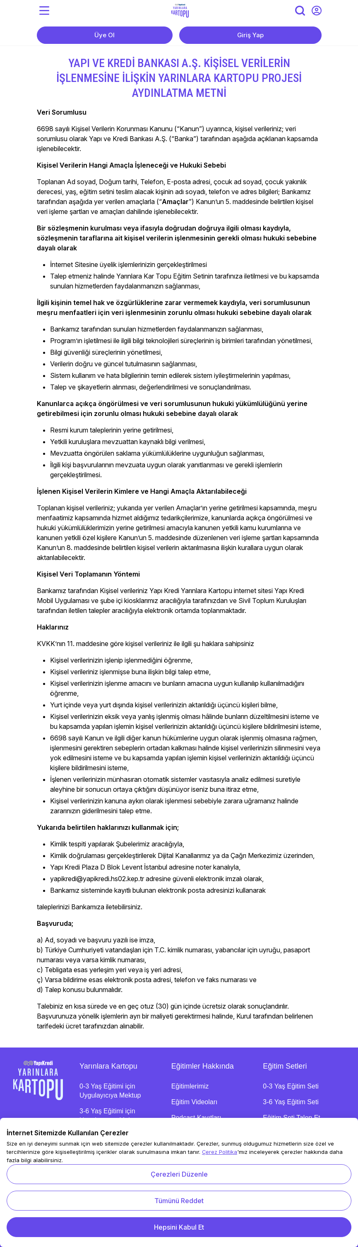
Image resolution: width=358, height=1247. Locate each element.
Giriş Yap (250, 35)
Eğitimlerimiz (190, 1086)
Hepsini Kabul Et (179, 1227)
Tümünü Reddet (179, 1201)
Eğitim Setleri (285, 1066)
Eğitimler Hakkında (202, 1066)
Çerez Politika (219, 1151)
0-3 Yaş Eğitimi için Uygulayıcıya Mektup (110, 1091)
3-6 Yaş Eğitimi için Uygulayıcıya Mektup (110, 1116)
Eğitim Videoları (194, 1101)
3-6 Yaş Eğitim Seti (291, 1101)
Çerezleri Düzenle (179, 1174)
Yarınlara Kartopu (108, 1066)
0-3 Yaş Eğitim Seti (291, 1086)
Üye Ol (104, 35)
